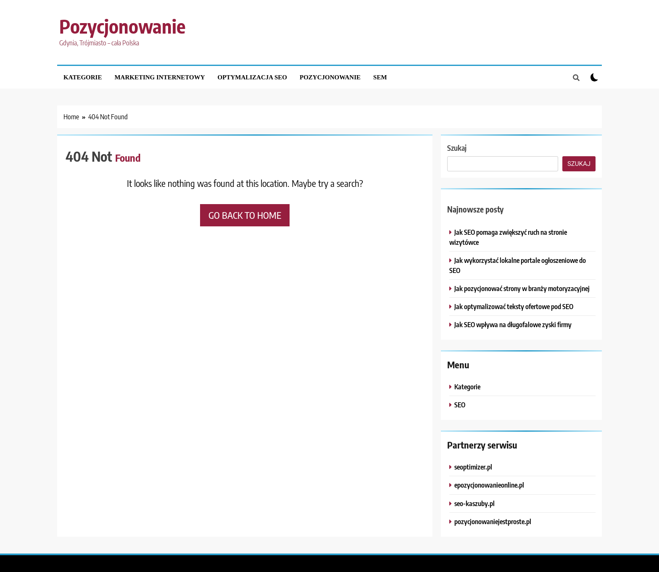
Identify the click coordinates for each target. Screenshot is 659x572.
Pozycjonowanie (122, 26)
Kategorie (82, 77)
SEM (380, 77)
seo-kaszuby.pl (474, 503)
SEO (459, 404)
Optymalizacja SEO (252, 77)
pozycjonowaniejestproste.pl (492, 521)
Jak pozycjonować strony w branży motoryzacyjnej (522, 288)
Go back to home (244, 215)
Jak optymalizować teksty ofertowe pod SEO (513, 306)
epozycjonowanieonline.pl (489, 484)
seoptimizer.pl (473, 466)
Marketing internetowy (159, 77)
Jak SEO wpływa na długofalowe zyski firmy (513, 324)
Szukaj (457, 147)
